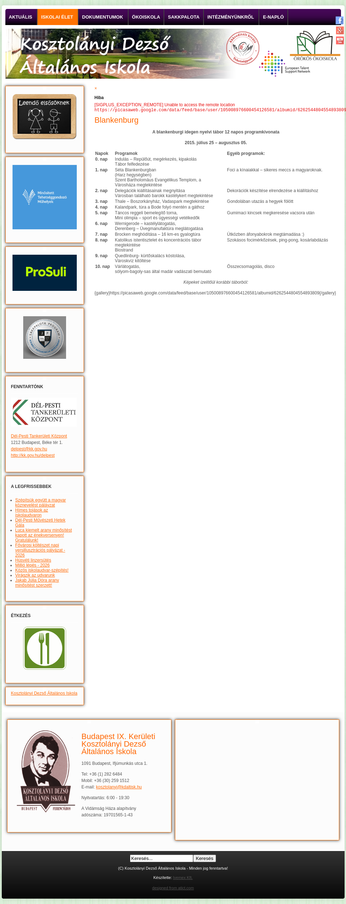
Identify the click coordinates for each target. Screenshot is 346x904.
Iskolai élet (57, 17)
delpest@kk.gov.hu (29, 448)
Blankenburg (117, 120)
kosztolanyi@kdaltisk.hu (119, 787)
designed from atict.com (173, 888)
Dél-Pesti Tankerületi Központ (39, 436)
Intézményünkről (230, 17)
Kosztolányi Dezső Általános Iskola (44, 693)
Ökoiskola (146, 17)
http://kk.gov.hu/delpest (33, 455)
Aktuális (20, 17)
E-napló (273, 17)
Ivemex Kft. (183, 877)
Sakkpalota (183, 17)
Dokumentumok (102, 17)
